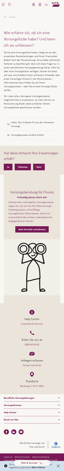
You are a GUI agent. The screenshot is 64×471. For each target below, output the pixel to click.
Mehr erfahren (38, 467)
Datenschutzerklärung (40, 457)
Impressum (8, 457)
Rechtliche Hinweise (22, 457)
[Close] (58, 466)
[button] (3, 4)
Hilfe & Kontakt (32, 463)
